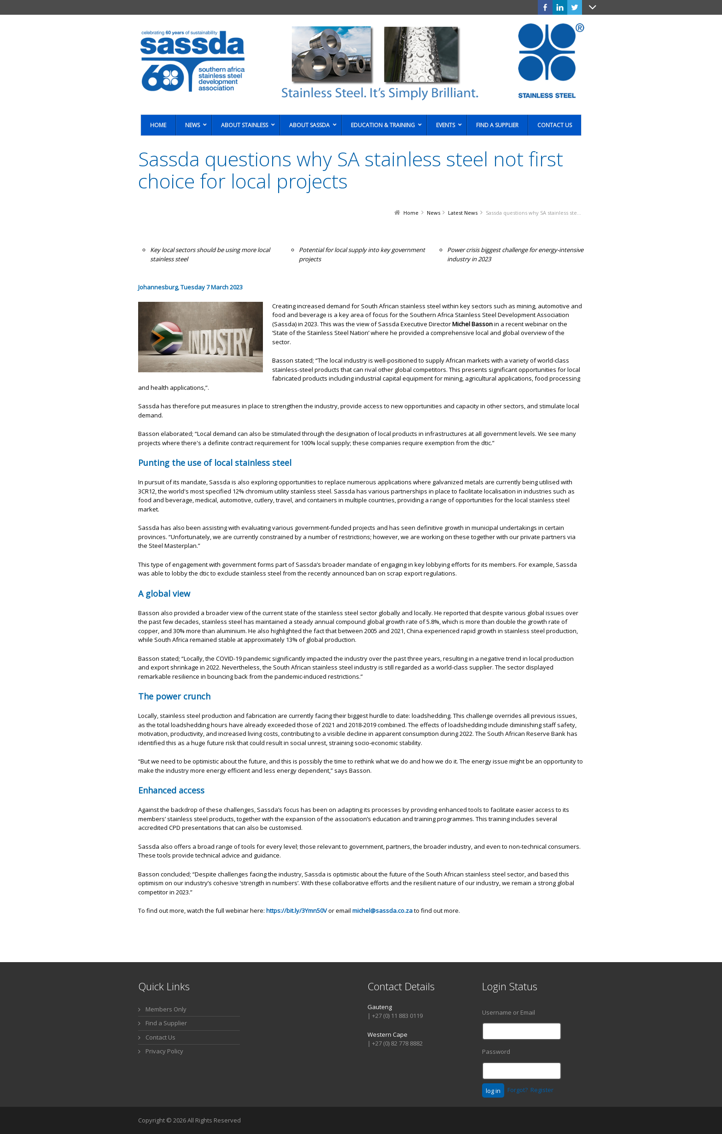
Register (541, 1090)
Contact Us (160, 1037)
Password (496, 1051)
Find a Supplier (166, 1023)
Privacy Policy (164, 1051)
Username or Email (508, 1012)
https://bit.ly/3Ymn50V (296, 910)
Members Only (166, 1009)
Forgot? (517, 1090)
